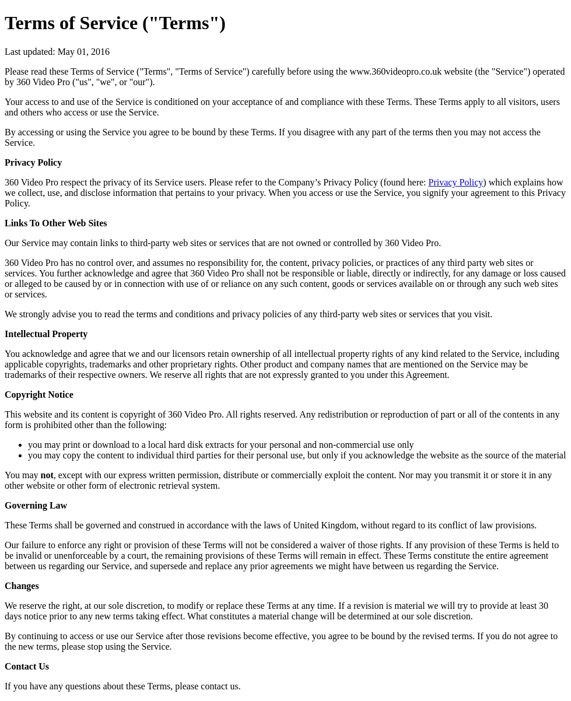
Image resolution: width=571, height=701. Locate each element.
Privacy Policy (456, 182)
